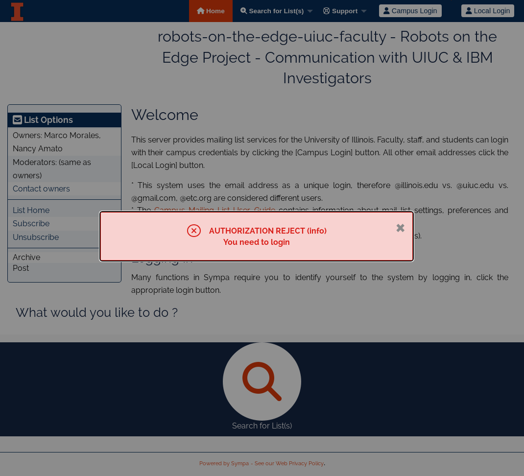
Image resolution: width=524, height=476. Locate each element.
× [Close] (400, 226)
